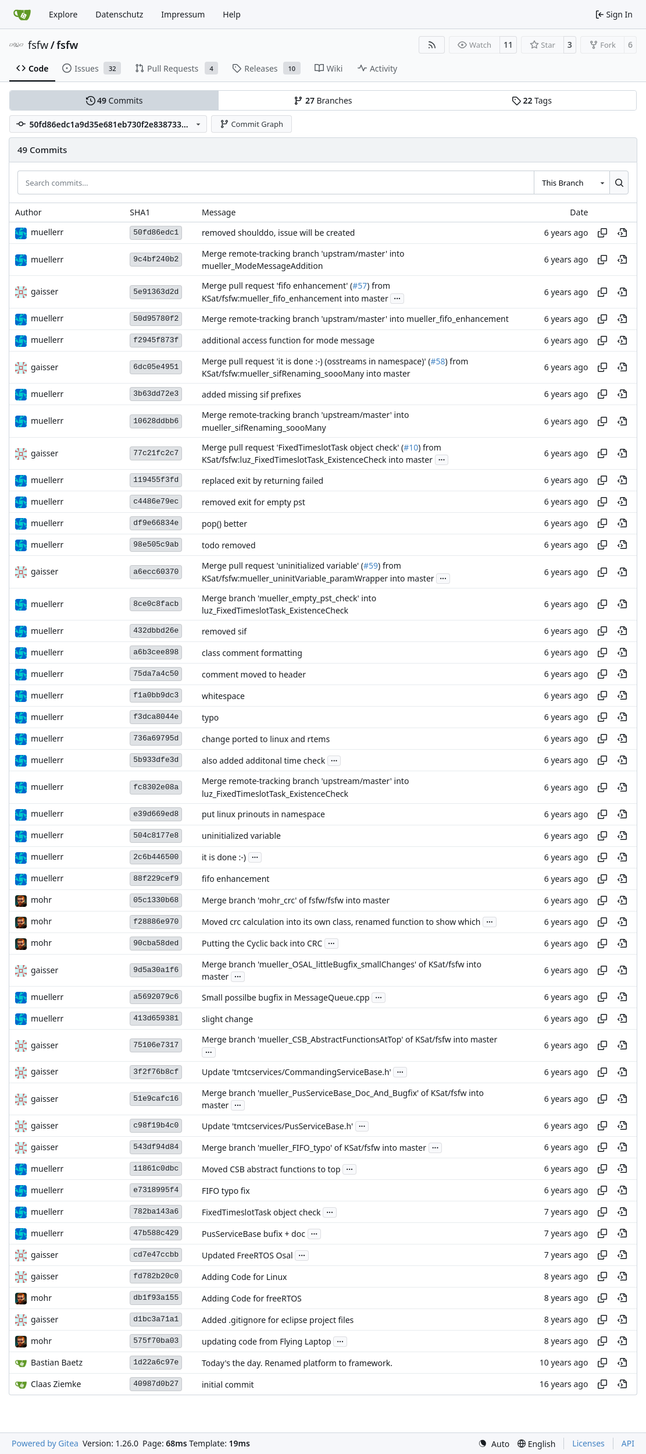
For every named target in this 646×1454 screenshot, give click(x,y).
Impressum (183, 14)
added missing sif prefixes (251, 394)
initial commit (228, 1384)
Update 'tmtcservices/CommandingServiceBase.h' (296, 1071)
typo (210, 717)
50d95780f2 (156, 318)
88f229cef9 (156, 878)
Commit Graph (251, 124)
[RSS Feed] (432, 45)
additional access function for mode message (288, 340)
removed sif (224, 631)
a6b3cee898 (156, 652)
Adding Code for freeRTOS (252, 1298)
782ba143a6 (156, 1211)
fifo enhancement (235, 878)
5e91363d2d (156, 292)
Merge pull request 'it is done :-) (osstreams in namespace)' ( (316, 361)
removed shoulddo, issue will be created (278, 232)
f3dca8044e (156, 716)
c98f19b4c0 (156, 1125)
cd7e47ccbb (156, 1254)
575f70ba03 (156, 1340)
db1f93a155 (156, 1297)
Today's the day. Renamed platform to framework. (297, 1362)
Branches (323, 100)
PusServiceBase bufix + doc (253, 1233)
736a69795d (156, 738)
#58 (437, 361)
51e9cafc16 (156, 1098)
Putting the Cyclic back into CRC (262, 943)
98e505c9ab (156, 544)
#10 (411, 447)
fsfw (38, 45)
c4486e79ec (156, 501)
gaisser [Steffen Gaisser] (44, 291)
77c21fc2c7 (156, 453)
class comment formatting (252, 652)
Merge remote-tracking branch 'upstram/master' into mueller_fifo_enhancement (355, 318)
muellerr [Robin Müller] (47, 231)
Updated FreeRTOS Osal (247, 1255)
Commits (114, 100)
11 (508, 44)
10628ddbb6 (156, 421)
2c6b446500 (156, 857)
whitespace (223, 695)
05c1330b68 (156, 900)
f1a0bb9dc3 (156, 695)
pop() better (224, 523)
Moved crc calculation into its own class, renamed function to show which (341, 921)
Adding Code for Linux (244, 1276)
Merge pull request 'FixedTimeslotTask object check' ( (303, 447)
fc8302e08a (156, 787)
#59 (370, 566)
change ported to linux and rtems (266, 738)
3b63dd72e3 (156, 393)
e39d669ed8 (156, 814)
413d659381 (156, 1018)
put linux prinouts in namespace (263, 814)
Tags (532, 100)
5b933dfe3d (156, 760)
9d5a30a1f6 (156, 970)
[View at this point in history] (622, 233)
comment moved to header (254, 674)
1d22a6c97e (156, 1362)
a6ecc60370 (156, 572)
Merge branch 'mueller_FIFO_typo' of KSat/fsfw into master (314, 1147)
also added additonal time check (263, 760)
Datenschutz (119, 14)
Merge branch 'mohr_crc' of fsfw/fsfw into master (296, 900)
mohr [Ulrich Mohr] (41, 899)
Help (232, 14)
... (397, 297)
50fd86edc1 (156, 232)
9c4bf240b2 (156, 259)
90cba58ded (156, 943)
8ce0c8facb (156, 604)
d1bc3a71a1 (156, 1319)
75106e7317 (156, 1045)
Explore (63, 14)
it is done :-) (224, 857)
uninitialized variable (241, 835)
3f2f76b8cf (156, 1072)
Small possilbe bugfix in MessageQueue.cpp (286, 997)
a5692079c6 (156, 996)
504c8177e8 (156, 835)
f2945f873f (156, 340)
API (628, 1443)
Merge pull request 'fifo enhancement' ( (277, 286)
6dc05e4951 (156, 367)
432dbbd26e (156, 630)
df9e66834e (156, 523)
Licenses (588, 1443)
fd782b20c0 (156, 1276)
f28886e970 (156, 921)
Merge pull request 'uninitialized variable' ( (282, 566)
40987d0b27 (156, 1383)
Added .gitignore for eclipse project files (278, 1319)
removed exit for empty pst (253, 502)
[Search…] (619, 182)
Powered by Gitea (45, 1443)
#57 (359, 286)
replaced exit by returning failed (262, 480)
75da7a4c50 (156, 673)
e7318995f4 (156, 1190)
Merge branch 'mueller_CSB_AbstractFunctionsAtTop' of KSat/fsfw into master (349, 1039)
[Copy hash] (602, 233)
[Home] (22, 14)
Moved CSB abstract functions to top (271, 1169)
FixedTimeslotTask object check (261, 1212)
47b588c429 (156, 1233)
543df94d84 (156, 1147)
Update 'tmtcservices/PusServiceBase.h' (277, 1126)
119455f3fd (156, 480)
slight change (227, 1018)
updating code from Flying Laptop (266, 1341)
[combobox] (571, 182)
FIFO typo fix (226, 1190)
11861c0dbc (156, 1168)
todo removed (229, 545)
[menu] (493, 1443)
